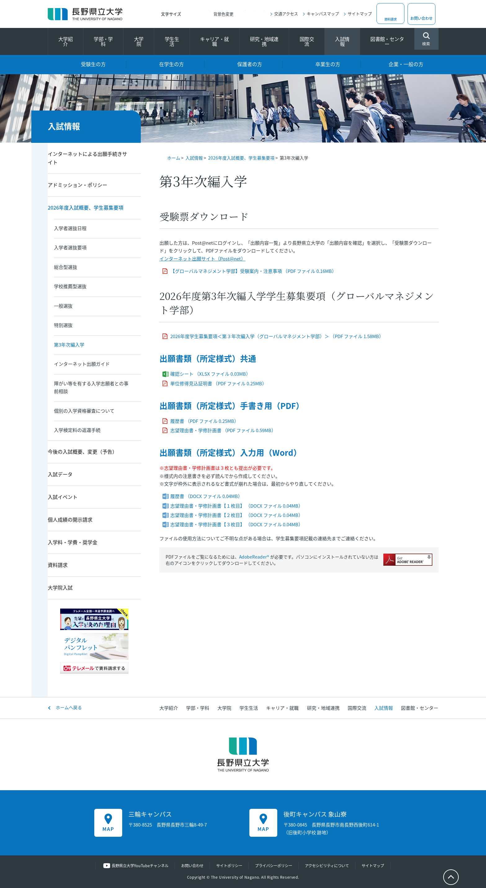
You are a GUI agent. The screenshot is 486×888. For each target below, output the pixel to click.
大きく (204, 14)
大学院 (139, 41)
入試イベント (63, 497)
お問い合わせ (421, 18)
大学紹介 (65, 41)
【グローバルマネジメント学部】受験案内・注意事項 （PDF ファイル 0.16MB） (253, 271)
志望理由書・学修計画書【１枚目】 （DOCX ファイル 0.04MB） (236, 505)
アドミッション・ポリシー (77, 184)
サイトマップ (360, 13)
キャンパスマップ (323, 13)
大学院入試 (60, 587)
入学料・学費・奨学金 (72, 542)
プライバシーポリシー (275, 865)
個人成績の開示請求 (70, 519)
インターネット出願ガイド (82, 363)
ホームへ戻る (69, 707)
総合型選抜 (65, 267)
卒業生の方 (327, 64)
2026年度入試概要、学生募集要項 (241, 158)
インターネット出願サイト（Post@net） (202, 258)
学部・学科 (103, 41)
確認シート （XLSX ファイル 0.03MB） (210, 373)
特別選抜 (63, 325)
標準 (192, 14)
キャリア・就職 (214, 41)
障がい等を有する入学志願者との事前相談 (91, 387)
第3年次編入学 (69, 344)
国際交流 (307, 41)
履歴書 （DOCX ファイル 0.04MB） (206, 496)
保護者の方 (249, 64)
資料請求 (390, 18)
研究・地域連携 (264, 41)
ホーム (173, 158)
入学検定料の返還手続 (77, 430)
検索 (426, 39)
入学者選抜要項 (70, 247)
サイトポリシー (228, 865)
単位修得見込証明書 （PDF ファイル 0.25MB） (218, 383)
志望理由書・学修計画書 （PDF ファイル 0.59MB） (223, 430)
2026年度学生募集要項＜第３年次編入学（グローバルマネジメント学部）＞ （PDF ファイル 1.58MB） (277, 336)
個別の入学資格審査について (84, 410)
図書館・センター (387, 41)
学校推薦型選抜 (70, 286)
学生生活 (172, 41)
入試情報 (342, 41)
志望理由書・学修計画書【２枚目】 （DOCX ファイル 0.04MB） (236, 515)
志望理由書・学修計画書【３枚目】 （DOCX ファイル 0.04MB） (236, 524)
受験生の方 (93, 64)
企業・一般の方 (406, 64)
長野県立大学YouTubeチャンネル (134, 865)
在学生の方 (171, 64)
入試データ (60, 474)
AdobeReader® (254, 557)
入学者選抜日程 (70, 228)
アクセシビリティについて (331, 865)
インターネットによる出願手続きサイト (87, 158)
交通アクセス (286, 13)
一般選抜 (63, 305)
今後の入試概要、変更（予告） (82, 451)
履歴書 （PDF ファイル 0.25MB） (204, 421)
